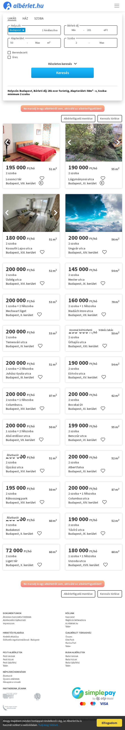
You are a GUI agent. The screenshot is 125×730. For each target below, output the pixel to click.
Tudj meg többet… (49, 725)
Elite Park (69, 639)
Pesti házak (8, 659)
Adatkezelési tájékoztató (14, 620)
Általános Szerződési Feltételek (17, 617)
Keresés (62, 72)
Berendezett (19, 52)
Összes (68, 636)
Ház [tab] (25, 18)
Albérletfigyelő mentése (78, 118)
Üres (15, 57)
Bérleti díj (73, 25)
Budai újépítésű (72, 662)
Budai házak (71, 659)
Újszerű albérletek (11, 679)
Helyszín (16, 25)
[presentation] (7, 143)
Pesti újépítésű (9, 662)
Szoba (71, 38)
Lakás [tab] (12, 18)
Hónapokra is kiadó (12, 682)
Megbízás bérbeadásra (75, 620)
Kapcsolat (70, 617)
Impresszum (8, 623)
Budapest (17, 30)
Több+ (68, 626)
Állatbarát (7, 675)
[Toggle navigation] (117, 5)
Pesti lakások (9, 656)
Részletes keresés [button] (62, 64)
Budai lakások (71, 656)
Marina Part (70, 643)
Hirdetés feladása (11, 636)
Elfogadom (109, 723)
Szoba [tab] (39, 18)
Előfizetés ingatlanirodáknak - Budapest (21, 639)
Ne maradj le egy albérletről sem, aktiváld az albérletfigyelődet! (63, 108)
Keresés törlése (109, 118)
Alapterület (17, 38)
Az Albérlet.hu (71, 623)
